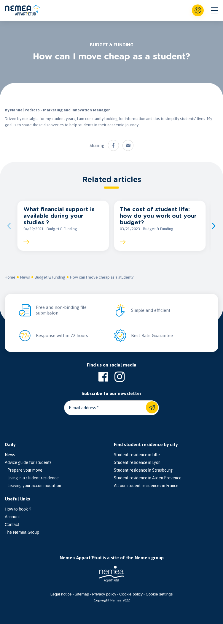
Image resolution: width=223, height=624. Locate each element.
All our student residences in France (146, 485)
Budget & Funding (50, 277)
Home (10, 277)
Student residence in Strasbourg (143, 470)
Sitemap (82, 594)
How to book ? (18, 509)
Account (12, 516)
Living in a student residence (32, 477)
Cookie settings (159, 594)
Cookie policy (131, 594)
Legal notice (61, 594)
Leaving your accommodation (33, 485)
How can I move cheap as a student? (102, 277)
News (25, 277)
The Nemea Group (22, 532)
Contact (12, 524)
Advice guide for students (28, 462)
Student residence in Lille (137, 454)
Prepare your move (23, 470)
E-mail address (82, 407)
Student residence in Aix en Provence (147, 477)
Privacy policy (104, 594)
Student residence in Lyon (137, 462)
